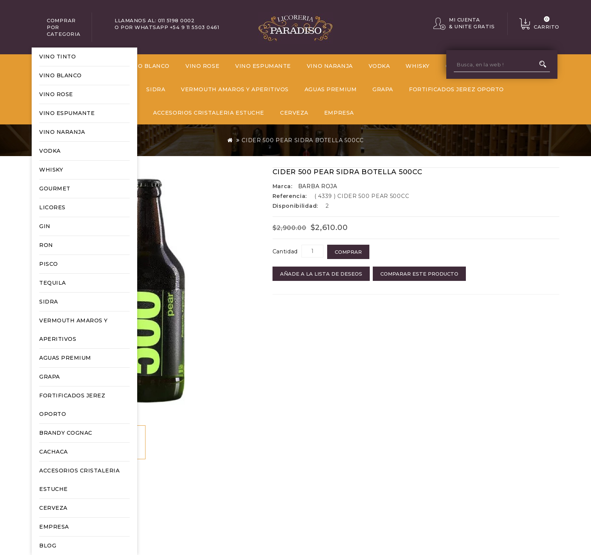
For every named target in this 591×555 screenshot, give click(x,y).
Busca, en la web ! (543, 64)
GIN (45, 226)
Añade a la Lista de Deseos (321, 274)
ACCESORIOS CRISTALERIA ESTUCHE (79, 479)
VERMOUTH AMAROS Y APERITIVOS (73, 329)
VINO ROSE (56, 94)
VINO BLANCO (60, 75)
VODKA (50, 150)
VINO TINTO (57, 56)
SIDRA (48, 301)
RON (46, 245)
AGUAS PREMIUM (65, 357)
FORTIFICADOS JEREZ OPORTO (72, 404)
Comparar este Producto (419, 274)
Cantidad (285, 251)
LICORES (52, 207)
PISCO (48, 264)
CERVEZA (53, 507)
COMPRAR (348, 252)
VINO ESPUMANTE (67, 113)
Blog (47, 545)
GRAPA (49, 376)
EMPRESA (54, 526)
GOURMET (54, 188)
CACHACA (53, 451)
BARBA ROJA (317, 186)
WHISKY (51, 169)
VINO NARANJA (62, 132)
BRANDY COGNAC (65, 432)
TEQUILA (52, 282)
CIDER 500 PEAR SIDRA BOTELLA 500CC (303, 140)
